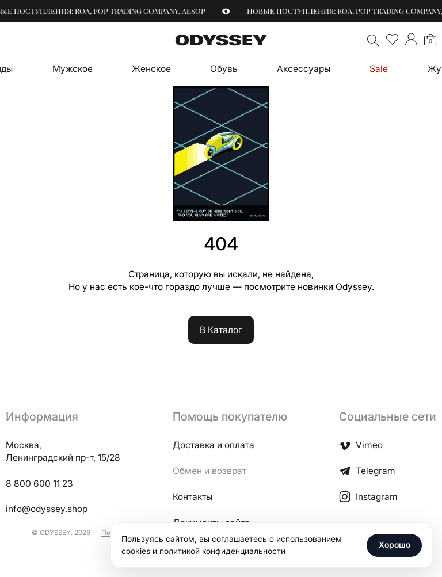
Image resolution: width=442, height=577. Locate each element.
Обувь (224, 68)
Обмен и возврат (209, 470)
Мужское (72, 68)
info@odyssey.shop (46, 508)
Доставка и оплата (213, 445)
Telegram (367, 470)
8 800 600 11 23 (39, 483)
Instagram (368, 496)
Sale (378, 68)
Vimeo (361, 445)
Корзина (430, 41)
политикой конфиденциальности (222, 551)
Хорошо (394, 544)
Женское (151, 68)
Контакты (192, 496)
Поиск (373, 41)
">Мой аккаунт (411, 39)
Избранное (392, 39)
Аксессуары (303, 68)
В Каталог (221, 329)
